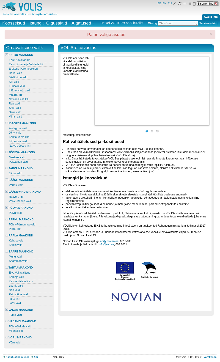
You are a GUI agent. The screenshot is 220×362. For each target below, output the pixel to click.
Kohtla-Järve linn (19, 137)
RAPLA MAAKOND (19, 235)
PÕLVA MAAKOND (19, 207)
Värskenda (210, 357)
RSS (61, 357)
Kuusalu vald (17, 86)
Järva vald (15, 173)
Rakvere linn (16, 196)
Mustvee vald (17, 157)
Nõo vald (14, 290)
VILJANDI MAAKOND (20, 321)
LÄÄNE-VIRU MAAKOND (23, 191)
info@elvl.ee (106, 244)
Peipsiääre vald (18, 294)
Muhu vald (15, 256)
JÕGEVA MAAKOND (20, 152)
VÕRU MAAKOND (18, 337)
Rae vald (14, 103)
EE (159, 3)
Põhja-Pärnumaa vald (22, 224)
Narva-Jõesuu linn (20, 145)
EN (164, 3)
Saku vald (15, 108)
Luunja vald (16, 285)
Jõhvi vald (15, 132)
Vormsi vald (16, 185)
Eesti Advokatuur (19, 60)
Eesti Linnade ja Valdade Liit (26, 64)
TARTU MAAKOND (19, 267)
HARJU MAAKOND (19, 55)
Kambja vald (16, 277)
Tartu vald (15, 303)
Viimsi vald (15, 116)
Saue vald (15, 112)
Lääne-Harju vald (19, 90)
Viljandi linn (16, 330)
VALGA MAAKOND (19, 309)
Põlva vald (15, 212)
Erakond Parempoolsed (23, 68)
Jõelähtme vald (18, 77)
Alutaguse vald (18, 128)
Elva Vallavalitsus (19, 272)
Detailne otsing (208, 23)
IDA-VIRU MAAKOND (20, 123)
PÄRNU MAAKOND (19, 219)
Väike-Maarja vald (20, 201)
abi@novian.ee (109, 241)
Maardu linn (16, 94)
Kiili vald (14, 81)
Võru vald (15, 342)
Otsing (152, 23)
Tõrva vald (15, 314)
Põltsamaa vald (18, 161)
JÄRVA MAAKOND (19, 168)
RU (170, 3)
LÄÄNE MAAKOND (19, 180)
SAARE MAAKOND (19, 251)
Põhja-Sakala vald (20, 326)
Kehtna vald (16, 240)
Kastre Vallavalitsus (21, 281)
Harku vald (15, 73)
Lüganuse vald (18, 141)
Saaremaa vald (18, 261)
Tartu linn (14, 298)
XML (55, 357)
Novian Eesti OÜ (19, 99)
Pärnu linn (15, 228)
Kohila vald (15, 245)
